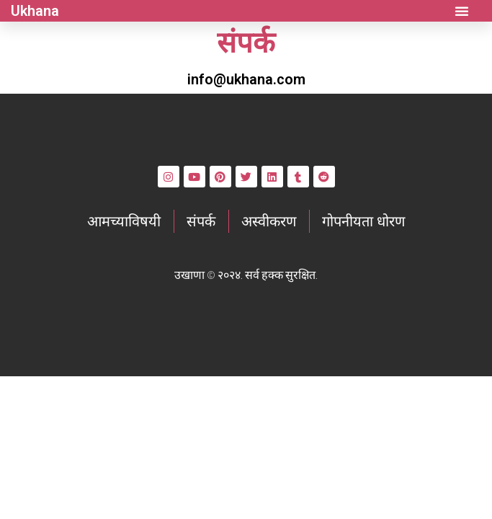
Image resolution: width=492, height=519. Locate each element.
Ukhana (35, 10)
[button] (462, 11)
